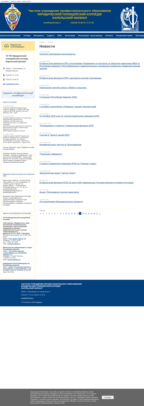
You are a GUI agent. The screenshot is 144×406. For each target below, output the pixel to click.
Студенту (50, 35)
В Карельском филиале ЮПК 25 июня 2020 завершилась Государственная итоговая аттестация (86, 182)
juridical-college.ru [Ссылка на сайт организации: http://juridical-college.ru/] (13, 244)
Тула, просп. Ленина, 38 (17, 238)
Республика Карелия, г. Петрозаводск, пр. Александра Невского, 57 (15, 252)
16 (83, 213)
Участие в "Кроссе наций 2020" (54, 135)
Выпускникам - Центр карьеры (90, 35)
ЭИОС (59, 35)
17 (86, 213)
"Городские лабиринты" (50, 154)
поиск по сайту (16, 1)
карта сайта (26, 1)
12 (72, 213)
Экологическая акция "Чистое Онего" (57, 173)
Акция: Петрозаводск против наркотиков (59, 192)
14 (77, 213)
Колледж (27, 35)
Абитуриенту (39, 35)
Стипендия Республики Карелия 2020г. (58, 97)
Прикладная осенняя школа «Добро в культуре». (63, 87)
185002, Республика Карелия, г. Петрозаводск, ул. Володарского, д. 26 (17, 268)
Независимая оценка (124, 35)
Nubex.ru (39, 302)
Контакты (109, 35)
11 (69, 213)
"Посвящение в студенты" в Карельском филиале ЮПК (66, 125)
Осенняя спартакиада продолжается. (57, 54)
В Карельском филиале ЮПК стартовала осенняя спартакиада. (70, 78)
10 (66, 213)
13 (74, 213)
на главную (5, 1)
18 (89, 213)
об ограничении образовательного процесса (61, 201)
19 (91, 213)
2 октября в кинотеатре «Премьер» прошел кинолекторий (67, 106)
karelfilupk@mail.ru (12, 84)
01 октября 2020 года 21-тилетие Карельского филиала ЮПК (69, 116)
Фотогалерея (70, 35)
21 (97, 213)
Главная (42, 42)
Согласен (108, 397)
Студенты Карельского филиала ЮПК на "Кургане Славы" (67, 163)
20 (94, 213)
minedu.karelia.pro (13, 260)
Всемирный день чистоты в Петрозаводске (60, 144)
